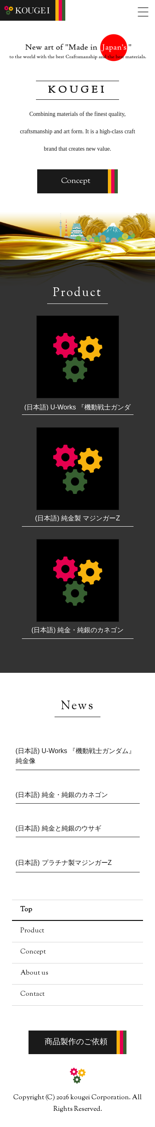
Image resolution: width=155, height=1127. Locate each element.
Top (26, 910)
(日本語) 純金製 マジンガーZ (77, 518)
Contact (32, 994)
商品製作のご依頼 (76, 1042)
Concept (76, 181)
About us (34, 973)
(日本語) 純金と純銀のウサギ (58, 828)
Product (32, 931)
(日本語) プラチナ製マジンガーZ (64, 862)
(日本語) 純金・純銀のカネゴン (77, 629)
